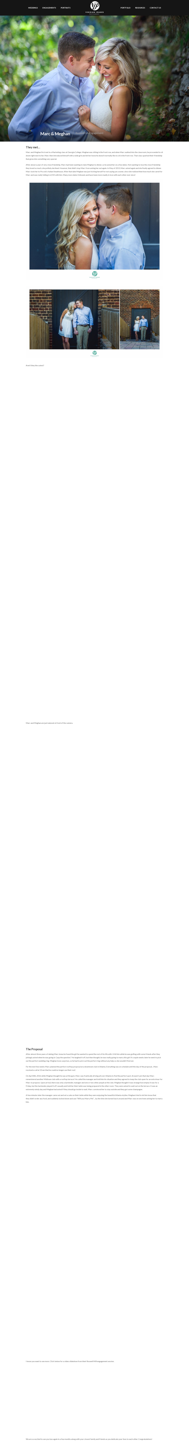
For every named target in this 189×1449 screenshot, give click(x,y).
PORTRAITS (65, 8)
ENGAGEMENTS (49, 8)
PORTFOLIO (125, 8)
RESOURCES (140, 8)
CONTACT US (155, 8)
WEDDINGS (33, 8)
